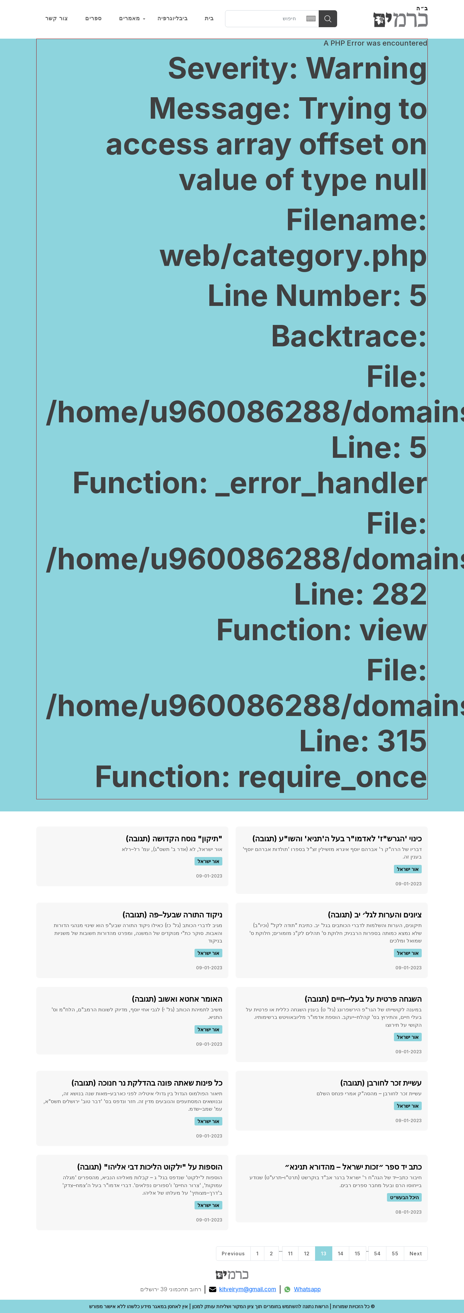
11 (290, 1253)
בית (209, 18)
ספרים (93, 18)
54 (377, 1253)
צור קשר (56, 18)
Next (416, 1253)
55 (395, 1253)
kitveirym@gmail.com (242, 1289)
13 (324, 1253)
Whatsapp (302, 1289)
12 (307, 1253)
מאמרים (129, 18)
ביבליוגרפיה (172, 18)
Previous (233, 1253)
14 (340, 1253)
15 (357, 1253)
